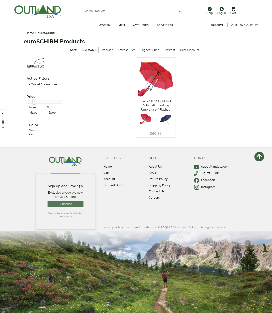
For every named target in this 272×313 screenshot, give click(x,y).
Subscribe (65, 204)
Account (109, 179)
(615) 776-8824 (207, 173)
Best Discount (189, 50)
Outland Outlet (244, 25)
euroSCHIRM (47, 33)
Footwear (165, 25)
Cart (233, 11)
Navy (32, 130)
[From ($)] (36, 113)
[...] (129, 11)
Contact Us (156, 191)
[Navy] (165, 119)
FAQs (152, 172)
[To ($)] (54, 113)
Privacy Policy (113, 227)
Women (104, 25)
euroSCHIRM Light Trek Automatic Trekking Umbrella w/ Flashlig (156, 105)
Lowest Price (127, 50)
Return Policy (158, 179)
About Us (155, 166)
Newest (170, 50)
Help (209, 11)
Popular (107, 50)
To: (49, 107)
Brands (217, 25)
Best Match (89, 50)
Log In (221, 11)
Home (30, 33)
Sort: (73, 50)
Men (121, 25)
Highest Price (150, 50)
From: (33, 107)
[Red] (146, 119)
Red (31, 134)
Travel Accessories (43, 84)
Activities (141, 25)
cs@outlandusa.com (211, 166)
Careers (154, 197)
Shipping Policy (160, 185)
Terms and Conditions (140, 227)
